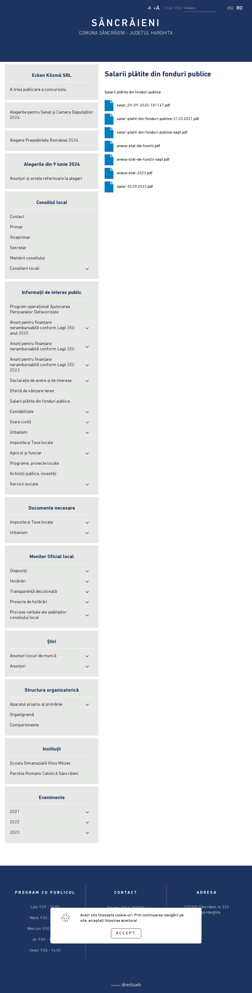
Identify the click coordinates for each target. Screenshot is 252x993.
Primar (16, 227)
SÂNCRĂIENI (126, 24)
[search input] (200, 8)
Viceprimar (20, 237)
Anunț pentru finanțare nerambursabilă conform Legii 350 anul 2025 (42, 328)
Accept (126, 933)
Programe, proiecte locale (34, 463)
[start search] (222, 8)
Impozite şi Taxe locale (31, 443)
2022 (15, 822)
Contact (17, 217)
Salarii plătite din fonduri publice (40, 401)
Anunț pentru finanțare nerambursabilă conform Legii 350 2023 (42, 365)
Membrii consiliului (27, 258)
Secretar (18, 248)
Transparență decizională (33, 591)
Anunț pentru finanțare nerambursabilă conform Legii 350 (42, 347)
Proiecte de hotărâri (28, 602)
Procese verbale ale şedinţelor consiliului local (38, 615)
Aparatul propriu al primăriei (36, 704)
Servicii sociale (24, 484)
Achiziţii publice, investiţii (33, 474)
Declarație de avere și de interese (41, 380)
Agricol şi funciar (26, 453)
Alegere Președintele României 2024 (44, 140)
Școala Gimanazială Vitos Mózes (40, 763)
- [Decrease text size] (149, 8)
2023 (15, 832)
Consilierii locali (24, 268)
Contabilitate (21, 412)
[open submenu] (87, 269)
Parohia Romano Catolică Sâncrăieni (44, 773)
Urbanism (19, 432)
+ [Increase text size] (157, 8)
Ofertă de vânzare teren (32, 391)
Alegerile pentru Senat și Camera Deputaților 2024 (51, 115)
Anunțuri (18, 666)
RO (239, 8)
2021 (15, 812)
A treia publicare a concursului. (38, 89)
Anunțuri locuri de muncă (33, 656)
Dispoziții (18, 571)
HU (230, 8)
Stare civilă (20, 422)
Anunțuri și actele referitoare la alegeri (46, 178)
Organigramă (22, 715)
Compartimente (24, 725)
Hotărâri (18, 581)
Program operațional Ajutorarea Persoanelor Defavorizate (40, 310)
